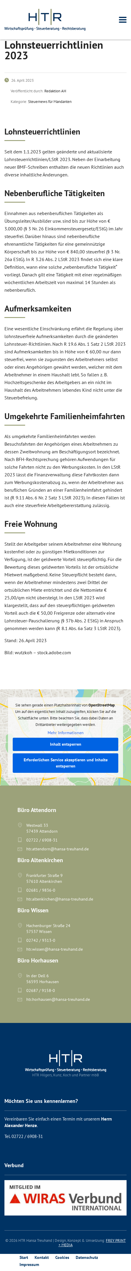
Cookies (62, 1257)
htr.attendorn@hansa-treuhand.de (57, 849)
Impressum (29, 1264)
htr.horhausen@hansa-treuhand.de (58, 999)
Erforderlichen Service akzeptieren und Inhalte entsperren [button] (66, 763)
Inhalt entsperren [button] (65, 744)
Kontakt (42, 1257)
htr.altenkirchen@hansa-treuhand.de (59, 899)
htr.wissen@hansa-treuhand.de (54, 949)
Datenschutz (87, 1257)
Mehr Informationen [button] (66, 732)
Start (24, 1257)
